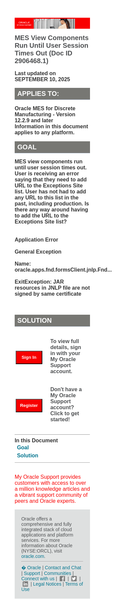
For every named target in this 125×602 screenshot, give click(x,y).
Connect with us (38, 578)
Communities (57, 573)
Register (29, 405)
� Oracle (31, 567)
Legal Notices (47, 584)
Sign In (29, 357)
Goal (23, 447)
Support (32, 573)
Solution (27, 455)
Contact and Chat (63, 567)
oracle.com (32, 556)
